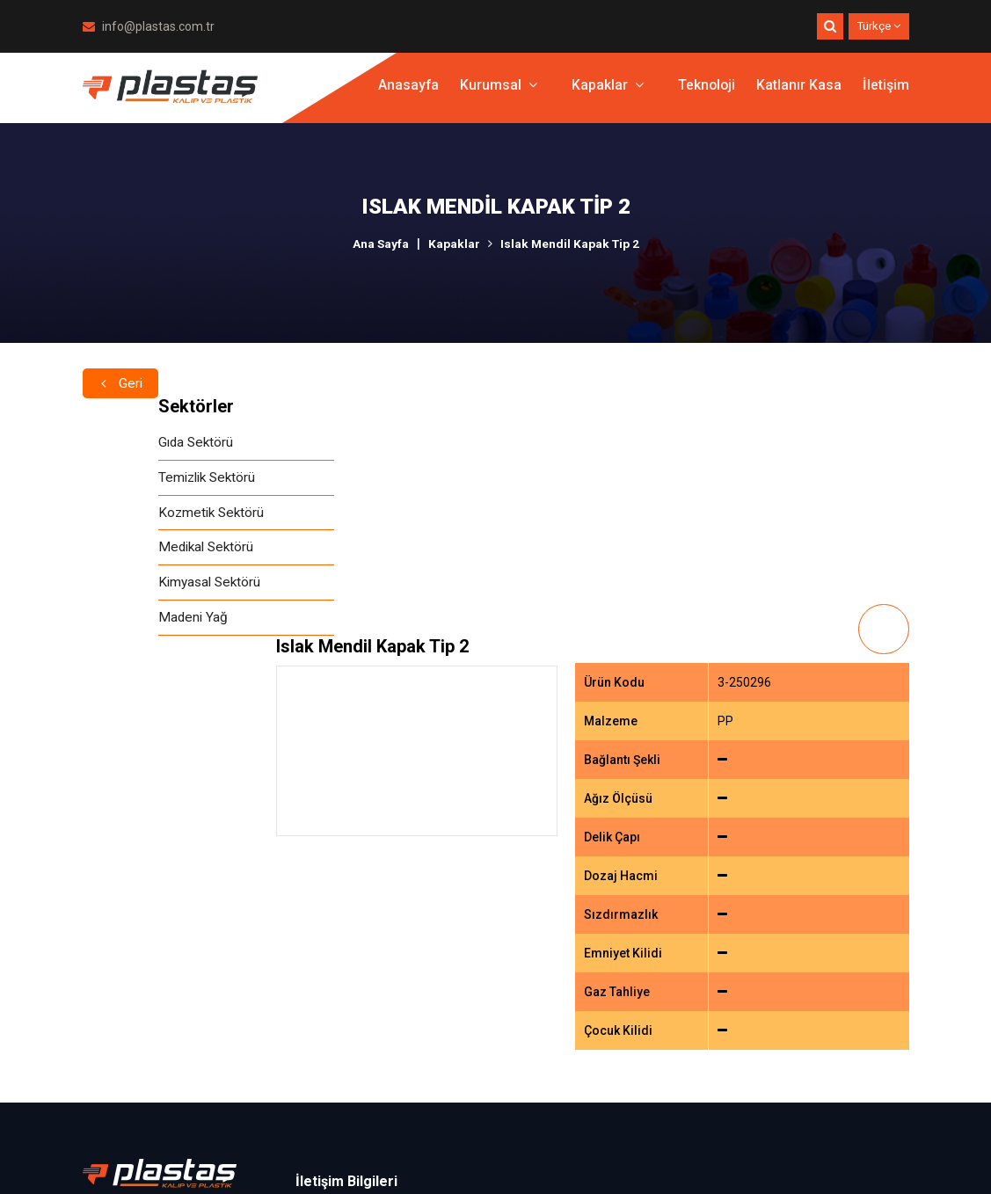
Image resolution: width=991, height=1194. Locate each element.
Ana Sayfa (379, 244)
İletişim (886, 92)
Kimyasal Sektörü (136, 587)
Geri (121, 366)
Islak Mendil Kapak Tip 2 (570, 244)
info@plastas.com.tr (149, 26)
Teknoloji (705, 92)
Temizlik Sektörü (134, 478)
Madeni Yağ (118, 623)
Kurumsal (497, 92)
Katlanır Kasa (799, 92)
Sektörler (120, 406)
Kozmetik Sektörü (138, 514)
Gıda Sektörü (122, 442)
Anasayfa (406, 92)
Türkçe (878, 26)
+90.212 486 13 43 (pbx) (388, 979)
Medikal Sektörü (133, 550)
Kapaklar (606, 92)
